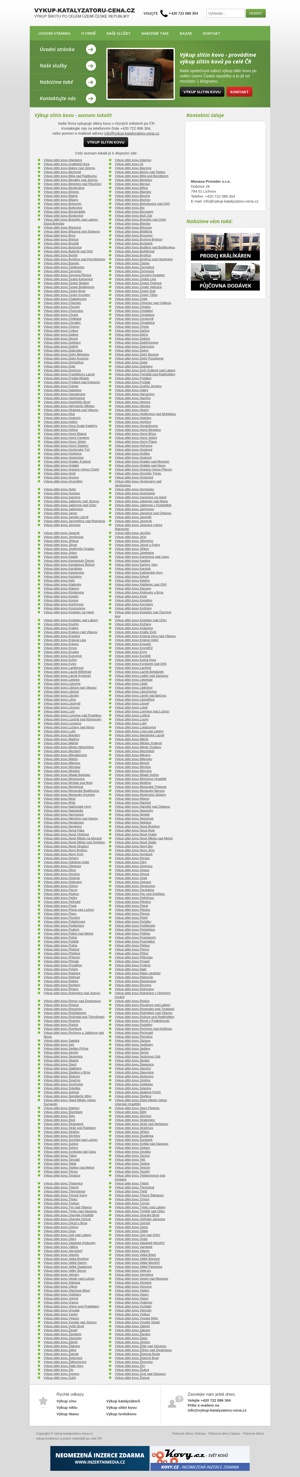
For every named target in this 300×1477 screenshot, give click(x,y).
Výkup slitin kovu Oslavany (63, 882)
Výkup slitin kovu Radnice (62, 973)
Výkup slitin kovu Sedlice (132, 1048)
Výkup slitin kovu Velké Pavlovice (138, 1267)
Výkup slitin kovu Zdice (60, 1350)
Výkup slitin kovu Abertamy (63, 160)
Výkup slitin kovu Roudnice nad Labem (142, 1005)
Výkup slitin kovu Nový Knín (63, 854)
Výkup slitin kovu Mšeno (132, 798)
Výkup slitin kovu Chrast (61, 315)
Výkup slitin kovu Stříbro (132, 1132)
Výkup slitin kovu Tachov (132, 1155)
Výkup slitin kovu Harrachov (134, 394)
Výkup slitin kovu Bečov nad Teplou (140, 172)
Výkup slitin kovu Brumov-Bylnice (138, 239)
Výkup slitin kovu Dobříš (61, 346)
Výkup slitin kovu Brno (59, 235)
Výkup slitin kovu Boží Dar (133, 215)
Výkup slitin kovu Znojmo (61, 1374)
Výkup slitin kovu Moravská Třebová (140, 787)
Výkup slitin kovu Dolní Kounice (66, 358)
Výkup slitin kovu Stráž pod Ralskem (70, 1128)
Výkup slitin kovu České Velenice (138, 287)
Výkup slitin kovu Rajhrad (62, 977)
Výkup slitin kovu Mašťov (61, 739)
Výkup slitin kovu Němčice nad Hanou (71, 818)
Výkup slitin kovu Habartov (63, 390)
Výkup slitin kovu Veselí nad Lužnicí (69, 1278)
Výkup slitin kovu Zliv (59, 1370)
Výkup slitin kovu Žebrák (61, 1354)
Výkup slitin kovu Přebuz (132, 945)
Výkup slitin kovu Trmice (132, 1199)
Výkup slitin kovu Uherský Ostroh (67, 1219)
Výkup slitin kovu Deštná (132, 338)
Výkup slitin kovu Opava (132, 870)
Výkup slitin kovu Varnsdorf (63, 1251)
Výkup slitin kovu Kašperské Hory (139, 572)
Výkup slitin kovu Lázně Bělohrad (67, 672)
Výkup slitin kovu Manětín (62, 735)
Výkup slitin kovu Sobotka (62, 1088)
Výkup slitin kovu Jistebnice (134, 553)
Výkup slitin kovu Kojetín (61, 596)
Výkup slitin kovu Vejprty (132, 1251)
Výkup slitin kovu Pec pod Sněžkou (140, 894)
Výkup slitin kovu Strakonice (135, 1120)
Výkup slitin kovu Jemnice (62, 525)
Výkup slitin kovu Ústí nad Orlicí (137, 1235)
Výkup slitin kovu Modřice (133, 783)
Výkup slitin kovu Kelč (59, 580)
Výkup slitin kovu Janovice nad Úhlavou (143, 513)
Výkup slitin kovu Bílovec (61, 192)
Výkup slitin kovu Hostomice (64, 457)
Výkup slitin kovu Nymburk (133, 854)
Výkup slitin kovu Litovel (132, 703)
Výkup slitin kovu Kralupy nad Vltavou (70, 632)
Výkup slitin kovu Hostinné (133, 449)
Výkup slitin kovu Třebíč (132, 1183)
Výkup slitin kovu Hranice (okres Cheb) (71, 469)
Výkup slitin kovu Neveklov (63, 826)
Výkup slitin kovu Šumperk (133, 1140)
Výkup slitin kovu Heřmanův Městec (69, 406)
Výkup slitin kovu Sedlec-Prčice (66, 1048)
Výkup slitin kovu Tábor (60, 1155)
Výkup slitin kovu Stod (59, 1120)
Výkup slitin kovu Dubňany (133, 366)
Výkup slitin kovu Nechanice (64, 814)
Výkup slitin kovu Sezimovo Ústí (137, 1056)
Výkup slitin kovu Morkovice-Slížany (140, 795)
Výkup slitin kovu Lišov (60, 699)
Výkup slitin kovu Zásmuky (63, 1338)
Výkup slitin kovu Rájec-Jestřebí (137, 973)
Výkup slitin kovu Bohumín (62, 204)
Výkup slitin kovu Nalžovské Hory (67, 806)
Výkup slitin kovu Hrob (60, 473)
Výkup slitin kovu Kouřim (61, 624)
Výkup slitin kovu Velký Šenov (65, 1270)
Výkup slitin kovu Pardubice (134, 890)
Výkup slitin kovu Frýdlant (133, 378)
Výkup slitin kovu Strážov (62, 1132)
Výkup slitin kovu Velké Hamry (65, 1263)
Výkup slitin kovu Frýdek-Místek (66, 378)
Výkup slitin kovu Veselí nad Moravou (141, 1278)
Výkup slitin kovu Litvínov (62, 707)
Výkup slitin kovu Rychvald (134, 1032)
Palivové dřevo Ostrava (189, 1433)
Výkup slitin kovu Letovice (62, 683)
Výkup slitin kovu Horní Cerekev (66, 438)
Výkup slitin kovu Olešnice (62, 866)
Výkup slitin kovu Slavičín (133, 1068)
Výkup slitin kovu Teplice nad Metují (69, 1167)
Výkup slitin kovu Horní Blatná (65, 434)
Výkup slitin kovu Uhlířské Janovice (140, 1219)
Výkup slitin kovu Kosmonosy (64, 608)
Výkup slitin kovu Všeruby (133, 1310)
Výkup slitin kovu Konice (61, 600)
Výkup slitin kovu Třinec (60, 1199)
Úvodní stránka (54, 33)
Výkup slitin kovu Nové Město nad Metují (144, 838)
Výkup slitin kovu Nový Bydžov (65, 850)
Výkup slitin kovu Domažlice (64, 362)
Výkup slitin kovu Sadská (61, 1040)
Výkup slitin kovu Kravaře (133, 644)
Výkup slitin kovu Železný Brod (137, 1358)
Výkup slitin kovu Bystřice (133, 255)
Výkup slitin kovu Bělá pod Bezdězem (142, 176)
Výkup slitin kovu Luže (60, 731)
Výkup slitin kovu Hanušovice (64, 394)
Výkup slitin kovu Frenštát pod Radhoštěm (145, 374)
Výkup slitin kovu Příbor (132, 953)
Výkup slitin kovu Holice (61, 422)
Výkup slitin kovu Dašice (61, 334)
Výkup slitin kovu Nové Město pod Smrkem (74, 842)
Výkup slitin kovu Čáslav (132, 263)
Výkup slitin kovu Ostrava (133, 882)
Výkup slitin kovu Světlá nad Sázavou (141, 1144)
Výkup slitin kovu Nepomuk (134, 818)
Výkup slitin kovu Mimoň (132, 763)
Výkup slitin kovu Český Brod (64, 291)
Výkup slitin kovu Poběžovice (64, 921)
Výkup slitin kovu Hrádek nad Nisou (140, 465)
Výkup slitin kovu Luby (131, 723)
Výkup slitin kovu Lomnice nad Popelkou (72, 715)
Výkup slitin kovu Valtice (61, 1247)
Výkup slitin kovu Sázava (132, 1040)
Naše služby (118, 33)
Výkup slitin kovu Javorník (133, 521)
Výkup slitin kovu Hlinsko (132, 406)
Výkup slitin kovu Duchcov (62, 370)
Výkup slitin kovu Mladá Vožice (137, 775)
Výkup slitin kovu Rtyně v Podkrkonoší (142, 1021)
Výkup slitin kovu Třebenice (63, 1183)
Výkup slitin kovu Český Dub (135, 291)
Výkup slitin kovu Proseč (132, 961)
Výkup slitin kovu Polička (132, 933)
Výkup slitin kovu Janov (60, 513)
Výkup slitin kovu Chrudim (62, 323)
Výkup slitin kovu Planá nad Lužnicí (69, 910)
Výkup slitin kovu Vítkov (61, 1286)
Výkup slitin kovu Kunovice (63, 656)
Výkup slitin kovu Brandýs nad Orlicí (140, 219)
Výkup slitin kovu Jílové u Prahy (137, 545)
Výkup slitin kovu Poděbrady (135, 925)
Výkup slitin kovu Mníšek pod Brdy (68, 783)
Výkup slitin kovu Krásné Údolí (136, 640)
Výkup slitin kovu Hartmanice (64, 398)
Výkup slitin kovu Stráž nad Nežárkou (141, 1124)
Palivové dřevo (253, 1433)
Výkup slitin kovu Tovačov (62, 1175)
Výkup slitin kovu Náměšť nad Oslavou (142, 806)
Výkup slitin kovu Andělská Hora (67, 164)
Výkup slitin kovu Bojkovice (63, 207)
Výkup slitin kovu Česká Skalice (66, 283)
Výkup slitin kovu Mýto (60, 802)
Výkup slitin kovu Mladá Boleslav (67, 775)
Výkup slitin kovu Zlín (130, 1366)
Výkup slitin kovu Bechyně (62, 172)
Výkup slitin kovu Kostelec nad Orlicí (141, 620)
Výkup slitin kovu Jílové (60, 545)
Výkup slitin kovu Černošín (63, 271)
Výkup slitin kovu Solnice (61, 1092)
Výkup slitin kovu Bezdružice (64, 188)
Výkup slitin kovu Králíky (61, 628)
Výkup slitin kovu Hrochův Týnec (138, 473)
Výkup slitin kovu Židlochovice (65, 1362)
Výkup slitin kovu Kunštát (133, 656)
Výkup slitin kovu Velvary (61, 1274)
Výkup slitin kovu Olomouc (133, 866)
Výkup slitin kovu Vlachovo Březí (67, 1290)
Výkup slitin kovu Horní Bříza (135, 434)
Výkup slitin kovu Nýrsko (132, 858)
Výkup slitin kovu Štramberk (63, 1124)
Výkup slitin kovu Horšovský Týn (67, 449)
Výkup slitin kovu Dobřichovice (136, 342)
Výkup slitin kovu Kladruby (62, 584)
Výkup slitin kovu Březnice (62, 227)
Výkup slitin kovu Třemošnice (64, 1191)
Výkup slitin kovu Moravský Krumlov (69, 795)
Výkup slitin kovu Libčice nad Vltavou (70, 687)
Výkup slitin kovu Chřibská (62, 319)
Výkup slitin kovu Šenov (132, 1052)
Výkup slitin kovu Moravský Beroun (140, 791)
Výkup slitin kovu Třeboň (61, 1187)
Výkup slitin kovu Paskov (61, 894)
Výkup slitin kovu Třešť (131, 1191)
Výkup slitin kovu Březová (133, 227)
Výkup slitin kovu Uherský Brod (137, 1215)
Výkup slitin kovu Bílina (131, 188)
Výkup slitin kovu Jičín (130, 537)
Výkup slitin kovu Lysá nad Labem (139, 731)
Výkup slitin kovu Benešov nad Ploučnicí (72, 184)
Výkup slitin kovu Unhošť (132, 1223)
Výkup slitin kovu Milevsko (133, 759)
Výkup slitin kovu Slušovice (134, 1076)
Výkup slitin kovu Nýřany (61, 858)
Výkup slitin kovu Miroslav (62, 767)
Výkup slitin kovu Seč (59, 1044)
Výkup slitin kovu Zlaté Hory (63, 1366)
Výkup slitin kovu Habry (131, 390)
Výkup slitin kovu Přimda (61, 961)
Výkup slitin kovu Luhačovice (135, 727)
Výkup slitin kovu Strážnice (134, 1128)
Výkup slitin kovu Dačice (132, 330)
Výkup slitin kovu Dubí (59, 366)
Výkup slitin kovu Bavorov (133, 168)
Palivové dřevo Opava (224, 1433)
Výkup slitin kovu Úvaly (131, 1239)
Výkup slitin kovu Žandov (132, 1334)
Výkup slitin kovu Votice (132, 1298)
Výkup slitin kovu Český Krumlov (67, 295)
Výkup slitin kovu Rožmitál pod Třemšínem (74, 1017)
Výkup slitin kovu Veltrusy (133, 1270)
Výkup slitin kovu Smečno (62, 1080)
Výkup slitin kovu (202, 91)
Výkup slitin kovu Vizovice (133, 1286)
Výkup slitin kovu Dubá (131, 362)
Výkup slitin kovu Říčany (61, 989)
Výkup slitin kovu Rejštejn (62, 985)
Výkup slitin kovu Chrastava (134, 315)
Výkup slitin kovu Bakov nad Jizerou (69, 168)
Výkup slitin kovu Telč (130, 1159)
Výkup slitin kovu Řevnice (133, 985)
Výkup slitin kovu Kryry (131, 652)
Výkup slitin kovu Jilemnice (134, 541)
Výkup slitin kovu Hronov (61, 477)
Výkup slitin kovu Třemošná (134, 1187)
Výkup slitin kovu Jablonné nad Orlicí (70, 505)
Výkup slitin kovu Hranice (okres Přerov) (143, 469)
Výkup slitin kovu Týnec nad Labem (140, 1207)
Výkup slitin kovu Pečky (60, 898)
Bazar (186, 33)
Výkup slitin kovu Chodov (133, 307)
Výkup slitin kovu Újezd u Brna (65, 1223)
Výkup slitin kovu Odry (131, 862)
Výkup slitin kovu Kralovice (134, 628)
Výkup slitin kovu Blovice (132, 196)
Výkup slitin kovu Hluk (59, 414)
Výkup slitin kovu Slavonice (134, 1072)
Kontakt (211, 33)
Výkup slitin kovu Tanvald (62, 1159)
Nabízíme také (155, 33)
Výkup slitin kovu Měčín (132, 739)
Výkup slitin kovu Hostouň (133, 457)
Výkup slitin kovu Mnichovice (64, 779)
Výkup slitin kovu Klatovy (61, 588)
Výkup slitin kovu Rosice (132, 1001)
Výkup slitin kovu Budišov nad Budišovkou (145, 247)
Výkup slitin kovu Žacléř (61, 1330)
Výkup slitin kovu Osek (131, 878)
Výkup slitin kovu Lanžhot (133, 668)
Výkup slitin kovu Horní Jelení (136, 438)
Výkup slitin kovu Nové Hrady (136, 834)
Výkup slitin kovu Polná (60, 937)
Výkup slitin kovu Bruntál (61, 243)
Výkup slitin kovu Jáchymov (134, 509)
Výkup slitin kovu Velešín (61, 1255)
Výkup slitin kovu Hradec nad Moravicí (142, 461)
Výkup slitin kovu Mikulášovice (65, 755)
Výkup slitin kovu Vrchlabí (133, 1306)
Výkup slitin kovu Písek (60, 906)
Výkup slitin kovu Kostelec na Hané (69, 612)
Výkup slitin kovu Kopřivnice (64, 604)
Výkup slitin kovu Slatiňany (63, 1068)
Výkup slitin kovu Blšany (61, 200)
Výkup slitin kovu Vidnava (62, 1282)
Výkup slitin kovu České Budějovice (69, 287)
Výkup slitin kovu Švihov (61, 1148)
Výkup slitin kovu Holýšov (133, 422)
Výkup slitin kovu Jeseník (62, 533)
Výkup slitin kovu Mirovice (133, 771)
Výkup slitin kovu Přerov (132, 949)
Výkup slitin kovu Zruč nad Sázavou (140, 1374)
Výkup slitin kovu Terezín (132, 1167)
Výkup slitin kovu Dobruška (63, 350)
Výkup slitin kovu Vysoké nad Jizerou (70, 1322)
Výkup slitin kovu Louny (132, 719)
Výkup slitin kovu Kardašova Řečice (69, 564)
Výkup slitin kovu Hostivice (63, 453)
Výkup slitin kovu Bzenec (61, 263)
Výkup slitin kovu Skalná (61, 1060)
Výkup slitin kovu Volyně (61, 1298)
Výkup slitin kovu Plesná (132, 914)
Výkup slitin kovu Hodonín (62, 418)
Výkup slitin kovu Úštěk (131, 1231)
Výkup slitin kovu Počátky (133, 921)
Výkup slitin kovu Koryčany (134, 604)
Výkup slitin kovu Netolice (133, 822)
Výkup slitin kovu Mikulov (133, 755)
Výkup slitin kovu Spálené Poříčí (138, 1092)
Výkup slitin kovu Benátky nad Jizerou (71, 180)
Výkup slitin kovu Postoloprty (135, 937)
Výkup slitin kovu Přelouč (62, 949)
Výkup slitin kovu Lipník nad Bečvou (140, 695)
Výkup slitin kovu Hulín (60, 489)
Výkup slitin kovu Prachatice (135, 941)
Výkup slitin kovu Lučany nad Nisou (69, 727)
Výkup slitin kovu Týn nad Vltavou (68, 1207)
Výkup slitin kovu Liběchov (133, 687)
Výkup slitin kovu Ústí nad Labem (67, 1235)
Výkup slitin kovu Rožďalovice (65, 1013)
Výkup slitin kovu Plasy (60, 914)
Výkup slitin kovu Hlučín (132, 410)
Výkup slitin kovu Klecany (133, 588)
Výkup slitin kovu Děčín (131, 334)
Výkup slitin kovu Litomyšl (62, 703)
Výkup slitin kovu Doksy (132, 350)
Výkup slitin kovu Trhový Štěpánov (139, 1195)
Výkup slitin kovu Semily (61, 1052)
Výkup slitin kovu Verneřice (134, 1274)
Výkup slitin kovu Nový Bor (134, 846)
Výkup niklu (67, 1407)
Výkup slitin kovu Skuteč (132, 1060)
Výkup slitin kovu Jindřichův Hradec (69, 549)
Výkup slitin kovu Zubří (60, 1378)
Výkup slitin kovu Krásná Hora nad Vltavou (145, 636)
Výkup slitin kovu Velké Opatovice (68, 1267)
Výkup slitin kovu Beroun (132, 184)
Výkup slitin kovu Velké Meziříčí (137, 1263)
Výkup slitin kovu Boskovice (63, 215)
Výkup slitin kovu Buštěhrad (134, 251)
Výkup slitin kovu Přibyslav (134, 957)
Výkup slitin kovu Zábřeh (132, 1326)
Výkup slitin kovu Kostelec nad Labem (71, 620)
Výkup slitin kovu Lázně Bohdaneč (139, 672)
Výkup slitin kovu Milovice (62, 763)
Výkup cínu (66, 1401)
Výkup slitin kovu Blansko (133, 192)
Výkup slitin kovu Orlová (132, 874)
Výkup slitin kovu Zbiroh (61, 1342)
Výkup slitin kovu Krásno (61, 644)
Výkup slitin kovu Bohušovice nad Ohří (142, 204)
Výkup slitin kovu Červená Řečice (67, 275)
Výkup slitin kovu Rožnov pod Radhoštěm (144, 1017)
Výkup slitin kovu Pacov (61, 890)
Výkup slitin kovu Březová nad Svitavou (72, 231)
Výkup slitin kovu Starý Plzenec (137, 1108)
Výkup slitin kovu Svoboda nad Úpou (70, 1151)
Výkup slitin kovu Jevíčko (133, 533)
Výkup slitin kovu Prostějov (63, 965)
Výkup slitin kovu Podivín (61, 929)
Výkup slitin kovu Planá (131, 906)
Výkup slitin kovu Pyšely (61, 969)
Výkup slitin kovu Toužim (132, 1171)
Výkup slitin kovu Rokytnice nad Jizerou (72, 993)
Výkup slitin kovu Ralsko (61, 981)
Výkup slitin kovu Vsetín (61, 1314)
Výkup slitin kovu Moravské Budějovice (71, 791)
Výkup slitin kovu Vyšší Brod (64, 1326)
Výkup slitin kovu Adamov (133, 160)
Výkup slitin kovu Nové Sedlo (135, 842)
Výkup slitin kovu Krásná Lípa (65, 640)
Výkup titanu (68, 1414)
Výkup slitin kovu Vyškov (132, 1314)
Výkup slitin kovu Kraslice (62, 636)
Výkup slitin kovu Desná (61, 338)
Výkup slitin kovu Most (60, 798)
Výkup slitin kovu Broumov (133, 235)
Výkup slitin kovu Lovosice (62, 723)
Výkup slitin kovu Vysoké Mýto (136, 1318)
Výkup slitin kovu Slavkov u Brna (67, 1072)
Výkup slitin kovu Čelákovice (64, 267)
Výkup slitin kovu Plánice (132, 910)
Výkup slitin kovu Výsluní (61, 1318)
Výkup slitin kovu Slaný (60, 1064)
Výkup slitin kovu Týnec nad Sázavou (70, 1211)
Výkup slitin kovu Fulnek (61, 386)
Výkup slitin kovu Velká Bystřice (66, 1259)
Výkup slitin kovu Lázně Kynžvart (67, 676)
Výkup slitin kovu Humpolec (134, 489)
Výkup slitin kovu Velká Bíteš (135, 1255)
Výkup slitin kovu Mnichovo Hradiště (140, 779)
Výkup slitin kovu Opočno (62, 874)
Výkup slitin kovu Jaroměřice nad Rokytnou (74, 521)
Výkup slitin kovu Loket (131, 707)
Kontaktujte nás (58, 98)
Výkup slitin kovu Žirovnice (134, 1362)
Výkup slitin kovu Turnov (132, 1203)
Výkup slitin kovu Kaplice (132, 560)
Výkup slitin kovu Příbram (62, 957)
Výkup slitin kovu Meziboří (62, 751)
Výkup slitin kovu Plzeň (131, 917)
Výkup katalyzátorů (123, 1401)
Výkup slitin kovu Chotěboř (134, 311)
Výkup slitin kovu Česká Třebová (138, 283)
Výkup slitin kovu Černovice (134, 271)
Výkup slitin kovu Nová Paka (64, 830)
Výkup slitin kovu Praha (60, 945)
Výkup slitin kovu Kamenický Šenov (69, 560)
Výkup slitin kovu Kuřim (60, 660)
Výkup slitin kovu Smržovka (63, 1084)
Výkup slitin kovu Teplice (132, 1163)
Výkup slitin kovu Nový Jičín (134, 850)
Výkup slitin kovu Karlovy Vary (136, 564)
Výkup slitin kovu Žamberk (62, 1334)
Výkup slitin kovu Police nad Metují (68, 933)
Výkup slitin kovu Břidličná (133, 231)
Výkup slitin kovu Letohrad (133, 679)
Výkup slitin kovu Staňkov (133, 1096)
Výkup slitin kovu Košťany (133, 608)
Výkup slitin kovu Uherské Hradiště (68, 1215)
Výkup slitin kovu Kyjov (60, 664)
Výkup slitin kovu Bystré (61, 255)
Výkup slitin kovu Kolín (131, 596)
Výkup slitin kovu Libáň (131, 683)
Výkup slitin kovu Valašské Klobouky (69, 1243)
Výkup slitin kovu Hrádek (61, 465)
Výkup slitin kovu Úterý (60, 1239)
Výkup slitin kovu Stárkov (62, 1108)
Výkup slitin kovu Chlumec (62, 303)
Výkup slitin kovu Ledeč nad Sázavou (141, 676)
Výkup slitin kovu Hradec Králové (67, 461)
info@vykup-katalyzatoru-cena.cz (131, 133)
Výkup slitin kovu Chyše (132, 326)
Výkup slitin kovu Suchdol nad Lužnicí (71, 1140)
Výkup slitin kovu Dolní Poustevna (139, 358)
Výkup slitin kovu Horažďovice (136, 426)
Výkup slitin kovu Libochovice (136, 691)
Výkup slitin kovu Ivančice (62, 497)
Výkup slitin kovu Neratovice (64, 822)
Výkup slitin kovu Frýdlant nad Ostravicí (72, 382)
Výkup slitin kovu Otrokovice (135, 886)
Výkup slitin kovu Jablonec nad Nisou (141, 501)
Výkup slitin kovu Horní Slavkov (66, 445)
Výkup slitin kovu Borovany (134, 211)
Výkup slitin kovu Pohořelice (135, 929)
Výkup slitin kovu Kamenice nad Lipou (142, 557)
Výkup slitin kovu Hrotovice (134, 477)
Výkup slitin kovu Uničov (61, 1227)
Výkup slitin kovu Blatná (61, 196)
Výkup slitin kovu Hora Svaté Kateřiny (70, 426)
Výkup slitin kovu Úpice (131, 1227)
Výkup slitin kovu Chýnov (62, 326)
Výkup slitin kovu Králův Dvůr (135, 632)
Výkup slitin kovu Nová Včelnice (66, 834)
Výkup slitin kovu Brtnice (61, 239)
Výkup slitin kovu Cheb (131, 299)
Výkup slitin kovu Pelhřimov (134, 898)
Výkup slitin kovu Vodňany (62, 1294)
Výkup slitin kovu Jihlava (61, 541)
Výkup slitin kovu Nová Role (135, 830)
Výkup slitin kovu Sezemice (63, 1056)
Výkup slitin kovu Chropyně (134, 319)
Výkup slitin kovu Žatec (131, 1338)
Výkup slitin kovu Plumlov (62, 917)
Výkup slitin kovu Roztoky (62, 1021)
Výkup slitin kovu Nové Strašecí (66, 846)
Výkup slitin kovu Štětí (130, 1112)
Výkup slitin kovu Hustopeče (135, 493)
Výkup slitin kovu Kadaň (61, 557)
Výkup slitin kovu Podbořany (64, 925)
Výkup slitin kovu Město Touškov (138, 747)
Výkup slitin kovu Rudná (61, 1025)
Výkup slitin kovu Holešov (133, 418)
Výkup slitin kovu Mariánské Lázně (139, 735)
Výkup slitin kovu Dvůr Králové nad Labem (145, 370)
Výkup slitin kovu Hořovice (133, 445)
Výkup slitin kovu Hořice (61, 430)
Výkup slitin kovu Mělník (61, 743)
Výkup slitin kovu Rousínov (63, 1009)
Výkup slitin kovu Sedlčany (134, 1044)
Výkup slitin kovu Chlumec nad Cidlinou (143, 303)
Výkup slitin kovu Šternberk (63, 1112)
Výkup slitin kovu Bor (130, 207)
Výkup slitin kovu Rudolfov (133, 1025)
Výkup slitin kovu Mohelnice (63, 787)
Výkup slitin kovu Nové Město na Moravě (73, 838)
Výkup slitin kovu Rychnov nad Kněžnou (143, 1029)
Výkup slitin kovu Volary (132, 1294)
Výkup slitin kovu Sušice (61, 1144)
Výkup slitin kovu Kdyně (132, 576)
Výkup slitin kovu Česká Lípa (135, 279)
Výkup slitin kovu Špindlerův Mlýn (67, 1096)
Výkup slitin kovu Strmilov (62, 1136)
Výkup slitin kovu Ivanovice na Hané (140, 497)
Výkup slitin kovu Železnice (63, 1358)
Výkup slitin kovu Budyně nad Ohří (68, 251)
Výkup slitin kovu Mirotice (62, 771)
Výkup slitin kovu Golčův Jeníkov (138, 386)
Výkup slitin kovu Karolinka (63, 568)
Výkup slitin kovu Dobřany (62, 342)
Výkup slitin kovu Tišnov (61, 1171)
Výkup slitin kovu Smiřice (132, 1080)
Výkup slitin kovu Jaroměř (133, 517)
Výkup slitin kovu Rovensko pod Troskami (144, 1009)
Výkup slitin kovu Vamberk (133, 1247)
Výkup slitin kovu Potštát (61, 941)
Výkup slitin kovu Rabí (131, 969)
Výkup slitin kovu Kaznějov (63, 576)
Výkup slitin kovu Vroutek (62, 1310)
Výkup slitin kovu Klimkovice (64, 592)
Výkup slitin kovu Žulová (132, 1378)
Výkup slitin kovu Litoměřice (134, 699)
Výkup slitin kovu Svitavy (132, 1148)
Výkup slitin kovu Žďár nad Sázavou (140, 1346)
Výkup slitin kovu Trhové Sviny (65, 1195)
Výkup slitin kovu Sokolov (133, 1088)
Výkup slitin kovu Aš (129, 164)
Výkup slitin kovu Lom (59, 711)
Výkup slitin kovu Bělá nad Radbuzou (70, 176)
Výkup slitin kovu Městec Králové (138, 743)
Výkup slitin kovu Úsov (60, 1231)
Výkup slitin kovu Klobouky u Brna (139, 592)
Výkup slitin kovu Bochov (132, 200)
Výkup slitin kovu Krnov (60, 648)
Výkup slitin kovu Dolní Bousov (137, 354)
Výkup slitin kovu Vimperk (133, 1282)
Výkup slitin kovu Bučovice (63, 247)
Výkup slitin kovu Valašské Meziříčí (140, 1243)
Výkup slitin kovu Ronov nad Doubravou (72, 1001)
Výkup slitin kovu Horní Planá (136, 441)
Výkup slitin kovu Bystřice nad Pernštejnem (74, 259)
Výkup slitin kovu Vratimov (133, 1302)
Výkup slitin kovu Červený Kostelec (140, 275)
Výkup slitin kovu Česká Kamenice (68, 279)
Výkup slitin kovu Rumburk (63, 1029)
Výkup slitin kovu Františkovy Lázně (69, 374)
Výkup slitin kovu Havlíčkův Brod (67, 402)
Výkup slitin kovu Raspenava (135, 981)
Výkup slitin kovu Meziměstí (134, 751)
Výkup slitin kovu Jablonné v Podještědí (143, 505)
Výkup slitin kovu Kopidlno (133, 600)
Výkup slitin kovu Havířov (133, 398)
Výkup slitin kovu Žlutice (132, 1370)
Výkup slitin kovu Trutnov (61, 1203)
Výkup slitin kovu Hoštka (132, 453)
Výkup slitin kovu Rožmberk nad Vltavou (143, 1013)
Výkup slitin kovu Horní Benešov (138, 430)
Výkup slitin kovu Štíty (59, 1116)
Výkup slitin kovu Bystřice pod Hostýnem (144, 259)
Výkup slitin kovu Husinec (62, 493)
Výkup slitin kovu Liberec (61, 691)
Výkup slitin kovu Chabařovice (65, 299)
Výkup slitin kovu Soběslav (134, 1084)
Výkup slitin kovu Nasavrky (134, 810)
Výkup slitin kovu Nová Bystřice (137, 826)
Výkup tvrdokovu (121, 1414)
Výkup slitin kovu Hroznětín (63, 481)
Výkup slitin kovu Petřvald (62, 902)
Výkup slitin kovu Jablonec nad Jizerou (71, 501)
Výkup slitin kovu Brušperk (133, 243)
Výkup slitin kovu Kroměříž (134, 648)
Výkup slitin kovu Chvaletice (135, 323)
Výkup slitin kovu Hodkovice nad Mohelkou (145, 414)
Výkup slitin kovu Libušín (61, 695)
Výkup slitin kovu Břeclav (132, 223)
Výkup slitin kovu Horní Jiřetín (65, 441)
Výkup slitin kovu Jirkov (60, 553)
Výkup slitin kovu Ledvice (62, 679)
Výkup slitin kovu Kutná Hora (135, 660)
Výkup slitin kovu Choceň (62, 307)
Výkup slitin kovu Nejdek (132, 814)
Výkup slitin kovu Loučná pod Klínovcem (72, 719)
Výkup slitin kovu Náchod (133, 802)
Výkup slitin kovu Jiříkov (132, 549)
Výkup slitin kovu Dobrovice (134, 346)
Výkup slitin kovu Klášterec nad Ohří (141, 584)
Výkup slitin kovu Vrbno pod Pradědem (71, 1306)
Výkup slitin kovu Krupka (61, 652)
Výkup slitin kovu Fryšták (132, 382)
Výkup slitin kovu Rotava (61, 1005)
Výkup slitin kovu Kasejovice (64, 572)
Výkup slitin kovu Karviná (133, 568)
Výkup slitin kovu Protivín (133, 965)
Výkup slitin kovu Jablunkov (63, 509)
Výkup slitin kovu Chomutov (63, 311)
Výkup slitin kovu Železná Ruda (137, 1354)
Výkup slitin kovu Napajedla (63, 810)
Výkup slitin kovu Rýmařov (133, 1036)
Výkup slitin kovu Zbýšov (132, 1342)
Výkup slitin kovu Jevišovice (63, 537)
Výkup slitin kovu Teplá (60, 1163)
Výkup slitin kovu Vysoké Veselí (137, 1322)
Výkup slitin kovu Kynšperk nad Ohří (141, 664)
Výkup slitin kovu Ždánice (62, 1346)
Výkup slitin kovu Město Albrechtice (69, 747)
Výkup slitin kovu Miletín (61, 759)
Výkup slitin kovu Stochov (133, 1116)
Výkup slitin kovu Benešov (133, 180)
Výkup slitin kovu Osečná (62, 878)
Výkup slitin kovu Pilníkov (133, 902)
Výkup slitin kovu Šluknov (62, 1076)
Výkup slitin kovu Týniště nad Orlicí (140, 1211)
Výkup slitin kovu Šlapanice (134, 1064)
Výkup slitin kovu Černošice (134, 267)
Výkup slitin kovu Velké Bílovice (137, 1259)
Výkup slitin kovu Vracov (61, 1302)
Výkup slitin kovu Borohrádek (64, 211)
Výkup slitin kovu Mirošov (133, 767)
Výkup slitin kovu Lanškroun (64, 668)
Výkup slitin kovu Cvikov (61, 330)
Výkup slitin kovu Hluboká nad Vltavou (71, 410)
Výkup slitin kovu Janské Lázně (66, 517)
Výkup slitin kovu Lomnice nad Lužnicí (142, 711)
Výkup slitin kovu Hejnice (132, 402)
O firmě (88, 33)
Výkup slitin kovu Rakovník (134, 977)
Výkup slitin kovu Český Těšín (136, 295)
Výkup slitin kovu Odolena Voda (66, 862)
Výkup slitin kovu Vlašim (132, 1290)
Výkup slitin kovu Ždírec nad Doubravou (143, 1350)
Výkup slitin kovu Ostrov (61, 886)
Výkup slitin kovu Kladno (132, 580)
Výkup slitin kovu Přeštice (62, 953)
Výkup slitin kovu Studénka (134, 1136)
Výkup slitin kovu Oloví (60, 870)
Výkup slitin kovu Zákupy (132, 1330)
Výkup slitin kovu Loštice (132, 715)
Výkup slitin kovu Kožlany (133, 624)
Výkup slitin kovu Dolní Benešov (67, 354)
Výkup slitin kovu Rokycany (134, 989)
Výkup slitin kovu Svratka (133, 1151)
